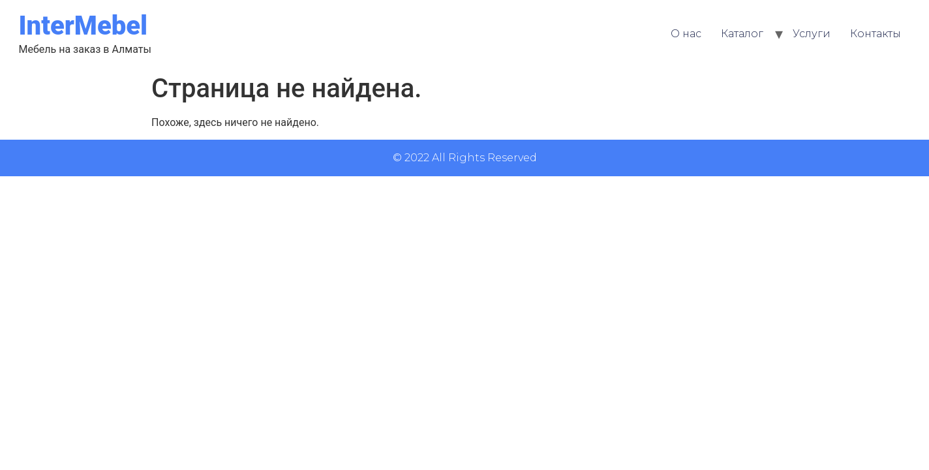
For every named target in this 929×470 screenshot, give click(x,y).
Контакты (875, 33)
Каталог (742, 33)
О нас (686, 33)
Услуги (811, 33)
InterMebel (82, 25)
